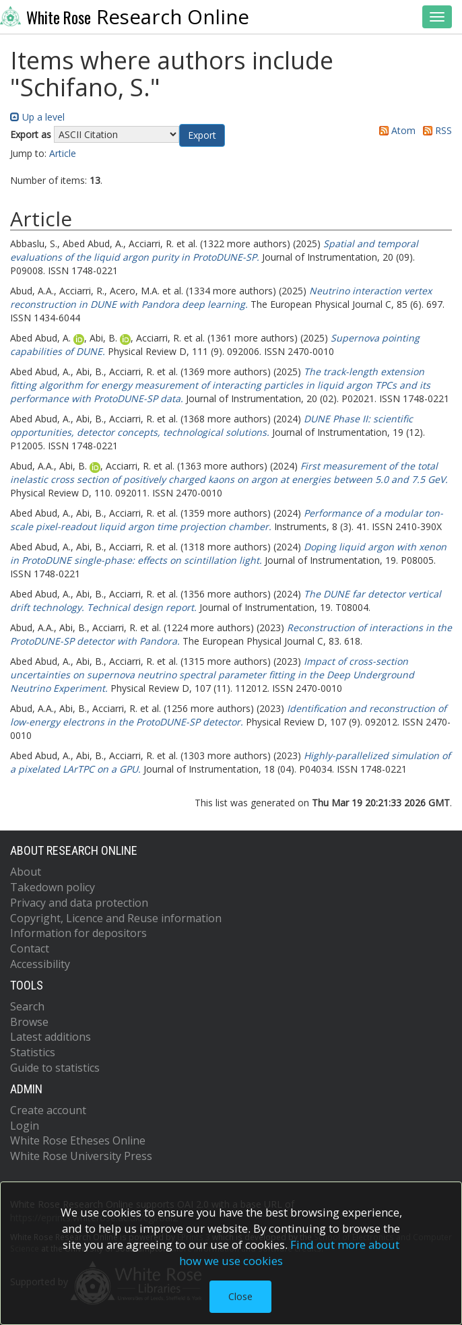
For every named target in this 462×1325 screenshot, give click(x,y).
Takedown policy (52, 887)
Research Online (124, 16)
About (25, 871)
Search (27, 1006)
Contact (29, 948)
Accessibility (40, 964)
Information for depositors (78, 933)
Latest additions (50, 1036)
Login (24, 1125)
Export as (30, 134)
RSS (435, 130)
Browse (29, 1021)
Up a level (37, 116)
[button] (202, 135)
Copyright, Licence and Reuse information (116, 918)
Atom (395, 130)
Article (62, 153)
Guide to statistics (55, 1067)
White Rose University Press (81, 1156)
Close (240, 1296)
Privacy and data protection (79, 902)
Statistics (32, 1052)
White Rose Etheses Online (77, 1140)
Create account (48, 1110)
